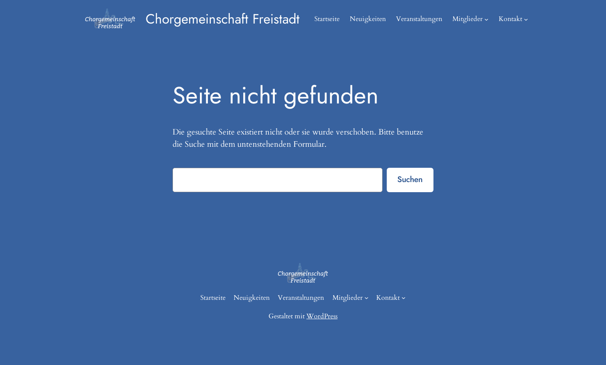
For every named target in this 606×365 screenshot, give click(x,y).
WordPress (322, 316)
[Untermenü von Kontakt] (526, 19)
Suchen (410, 179)
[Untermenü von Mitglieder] (486, 19)
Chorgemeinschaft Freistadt (223, 19)
